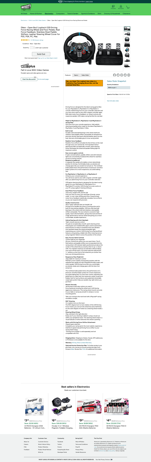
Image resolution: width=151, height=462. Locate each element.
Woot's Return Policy (44, 444)
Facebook (60, 441)
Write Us (40, 452)
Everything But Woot (63, 449)
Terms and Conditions (82, 444)
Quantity (26, 48)
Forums (113, 7)
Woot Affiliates (80, 441)
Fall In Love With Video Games (37, 20)
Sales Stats (85, 75)
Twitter (60, 444)
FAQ (25, 447)
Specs (76, 75)
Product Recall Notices (44, 449)
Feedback (26, 449)
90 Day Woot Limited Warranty (82, 343)
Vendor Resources (81, 452)
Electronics (24, 20)
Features (68, 75)
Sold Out (41, 54)
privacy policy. (111, 450)
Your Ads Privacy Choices (103, 459)
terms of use (102, 450)
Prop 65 (78, 447)
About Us (26, 441)
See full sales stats (113, 101)
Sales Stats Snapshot (116, 81)
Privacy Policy (79, 449)
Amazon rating (37, 40)
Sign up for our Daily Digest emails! (48, 58)
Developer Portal (62, 452)
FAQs (84, 349)
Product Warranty (43, 447)
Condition (25, 44)
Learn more (89, 1)
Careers (26, 444)
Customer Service (43, 441)
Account (121, 7)
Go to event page (43, 79)
